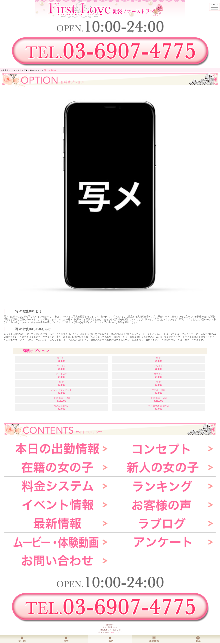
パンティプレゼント (61, 391)
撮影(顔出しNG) (61, 399)
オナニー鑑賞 (158, 391)
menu (215, 6)
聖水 (158, 359)
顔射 (61, 383)
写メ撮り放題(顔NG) (158, 407)
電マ (158, 383)
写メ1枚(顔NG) (61, 407)
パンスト (158, 367)
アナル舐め (61, 375)
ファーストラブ (115, 632)
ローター (61, 359)
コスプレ (158, 375)
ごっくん (61, 367)
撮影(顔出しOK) (158, 399)
